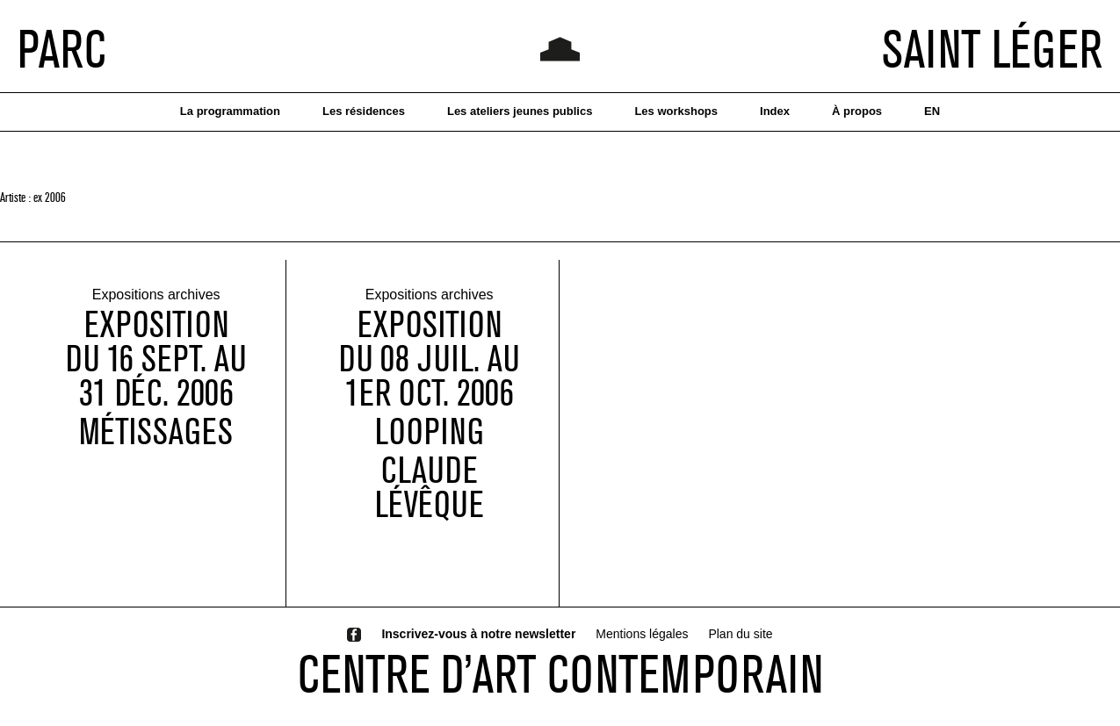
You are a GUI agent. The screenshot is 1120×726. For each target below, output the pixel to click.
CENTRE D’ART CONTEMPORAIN (560, 673)
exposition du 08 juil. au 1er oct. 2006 (429, 359)
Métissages (156, 432)
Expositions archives (156, 296)
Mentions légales (642, 634)
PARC (62, 48)
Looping (429, 432)
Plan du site (740, 634)
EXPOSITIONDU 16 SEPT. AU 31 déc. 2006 (156, 359)
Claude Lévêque (429, 488)
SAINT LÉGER (992, 48)
